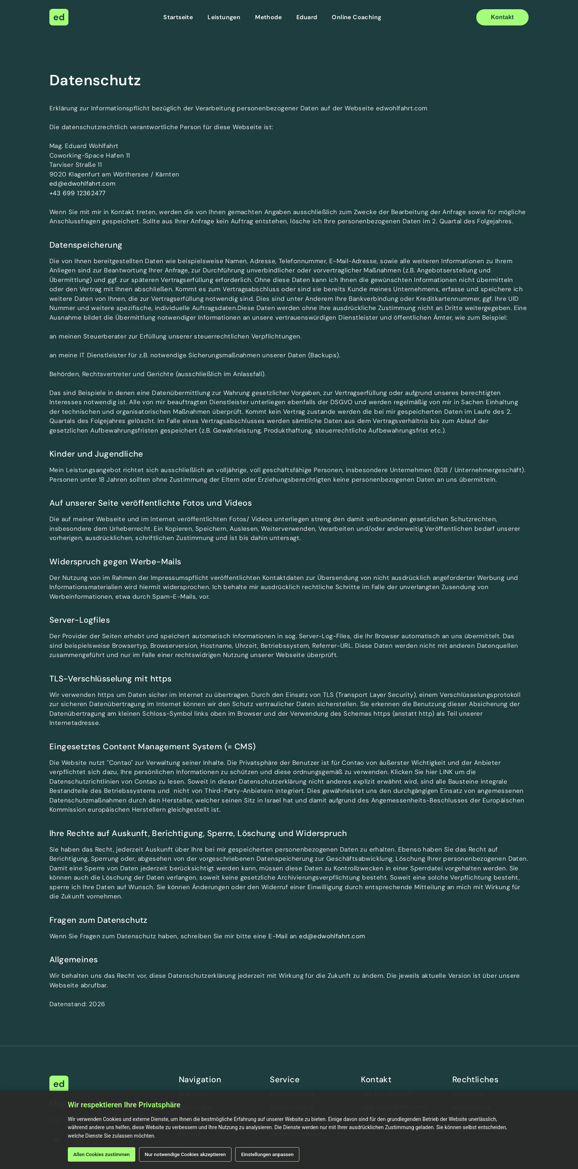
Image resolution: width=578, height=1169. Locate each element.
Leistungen (224, 17)
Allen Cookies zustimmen (103, 1154)
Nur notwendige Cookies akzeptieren (191, 1154)
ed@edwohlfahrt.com (82, 183)
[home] (59, 17)
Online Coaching (356, 17)
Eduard (306, 17)
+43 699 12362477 (77, 193)
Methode (268, 17)
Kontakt (502, 17)
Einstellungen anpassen (276, 1154)
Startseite (178, 17)
